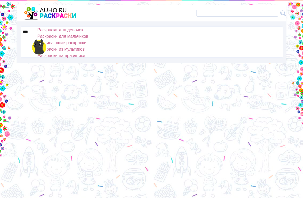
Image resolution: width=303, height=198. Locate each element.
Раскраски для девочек (60, 30)
